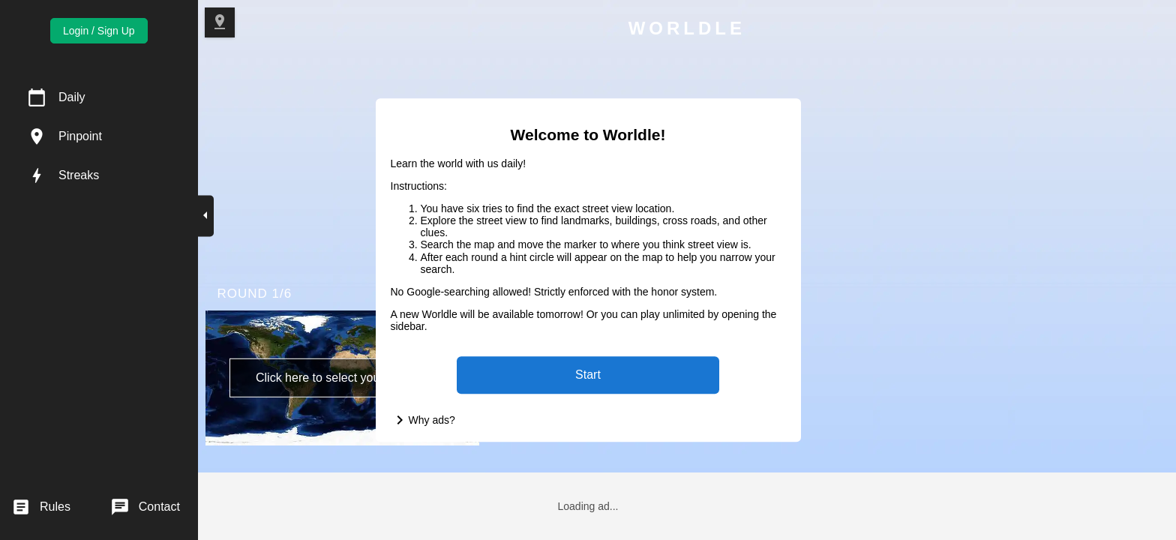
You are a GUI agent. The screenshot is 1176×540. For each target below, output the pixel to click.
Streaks (78, 175)
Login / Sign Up (99, 31)
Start (588, 374)
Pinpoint (80, 136)
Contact (159, 506)
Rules (55, 506)
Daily (72, 97)
